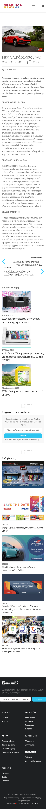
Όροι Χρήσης (37, 798)
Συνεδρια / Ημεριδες (33, 761)
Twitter (4, 777)
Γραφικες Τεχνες (8, 749)
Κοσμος (5, 721)
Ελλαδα (5, 718)
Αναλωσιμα (29, 725)
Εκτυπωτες (29, 721)
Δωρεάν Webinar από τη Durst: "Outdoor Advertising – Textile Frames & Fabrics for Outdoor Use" (21, 609)
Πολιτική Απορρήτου (22, 801)
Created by (15, 803)
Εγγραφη (23, 435)
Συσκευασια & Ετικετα (10, 752)
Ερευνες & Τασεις (8, 741)
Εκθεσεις (28, 757)
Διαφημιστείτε (25, 798)
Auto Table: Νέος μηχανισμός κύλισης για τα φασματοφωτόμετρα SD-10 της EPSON (23, 357)
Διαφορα (28, 729)
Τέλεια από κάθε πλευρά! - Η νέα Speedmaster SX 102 (27, 263)
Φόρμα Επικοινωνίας (11, 798)
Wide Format (30, 718)
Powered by (31, 803)
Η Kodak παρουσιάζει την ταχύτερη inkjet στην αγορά (18, 273)
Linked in (5, 781)
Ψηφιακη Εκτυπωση (9, 745)
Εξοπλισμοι (29, 741)
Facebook (5, 773)
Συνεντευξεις (30, 745)
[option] (23, 39)
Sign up (39, 699)
